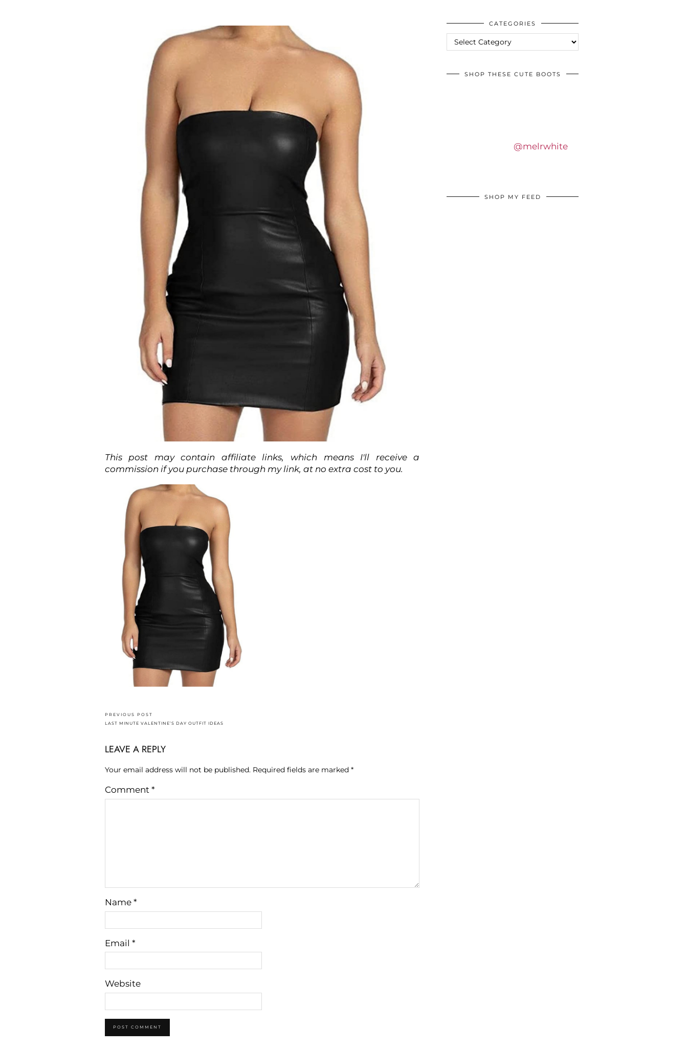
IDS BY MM (17, 10)
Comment (130, 790)
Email (120, 943)
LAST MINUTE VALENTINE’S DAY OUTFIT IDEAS (164, 719)
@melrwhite (541, 146)
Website (123, 983)
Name (121, 902)
